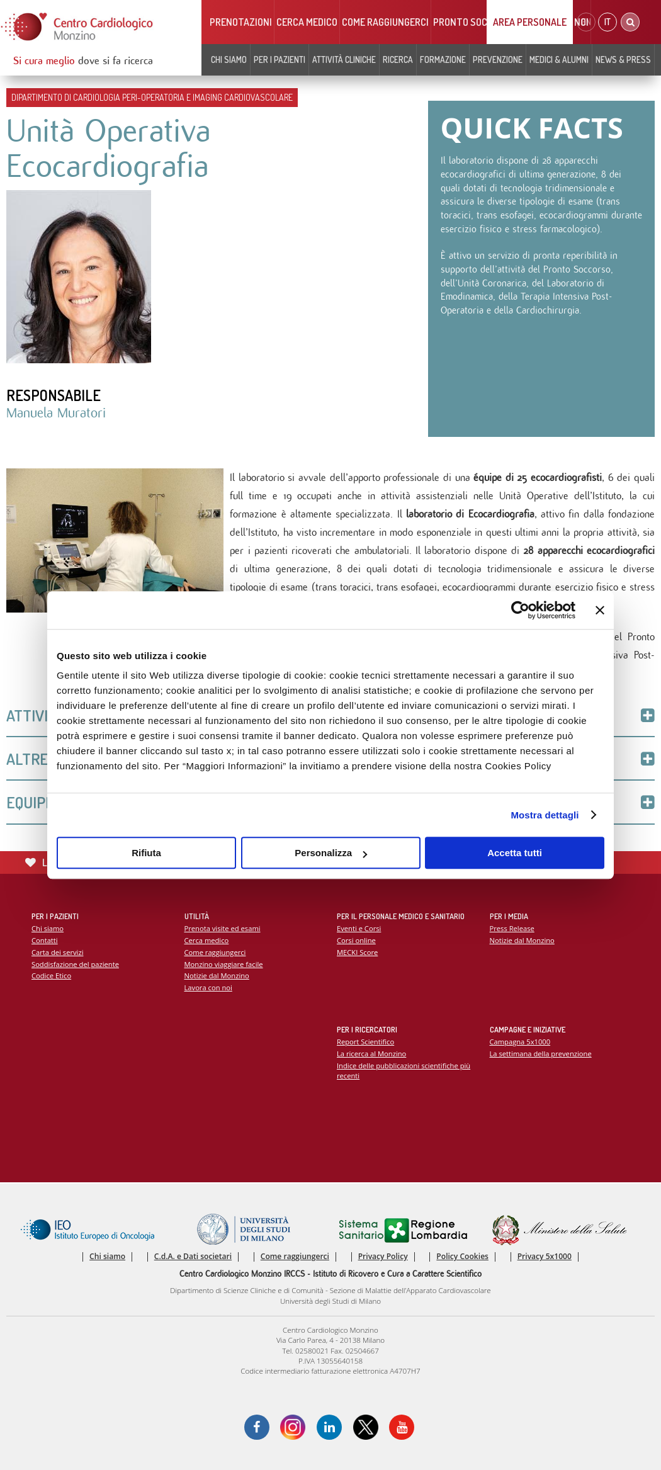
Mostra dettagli (545, 815)
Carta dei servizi (57, 952)
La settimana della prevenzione (541, 1053)
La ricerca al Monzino (371, 1053)
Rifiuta (146, 852)
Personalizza (331, 852)
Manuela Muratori (56, 413)
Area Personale (530, 22)
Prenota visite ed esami (222, 928)
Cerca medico (306, 22)
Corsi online (356, 940)
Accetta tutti (514, 852)
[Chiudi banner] (600, 610)
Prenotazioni (241, 22)
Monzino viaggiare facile (223, 964)
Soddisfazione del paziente (75, 964)
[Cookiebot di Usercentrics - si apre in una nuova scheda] (520, 610)
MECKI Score (357, 952)
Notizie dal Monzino (216, 975)
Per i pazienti (279, 59)
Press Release (512, 928)
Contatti (44, 940)
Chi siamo (229, 59)
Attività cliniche (344, 59)
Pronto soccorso (474, 22)
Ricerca (398, 59)
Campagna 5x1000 (520, 1041)
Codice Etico (51, 975)
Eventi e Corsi (359, 928)
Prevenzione (498, 59)
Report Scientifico (365, 1041)
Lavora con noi (208, 987)
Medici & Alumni (559, 59)
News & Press (623, 59)
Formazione (443, 59)
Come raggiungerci (385, 22)
